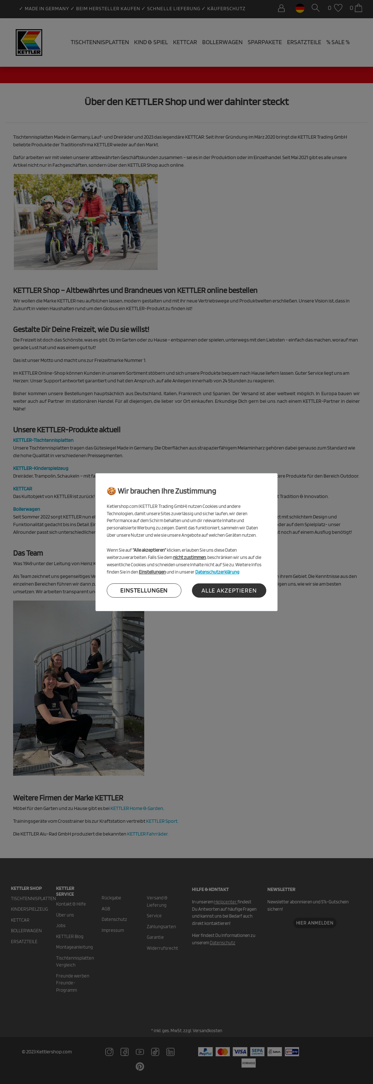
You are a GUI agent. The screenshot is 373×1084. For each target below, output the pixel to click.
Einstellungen (144, 590)
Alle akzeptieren (229, 590)
